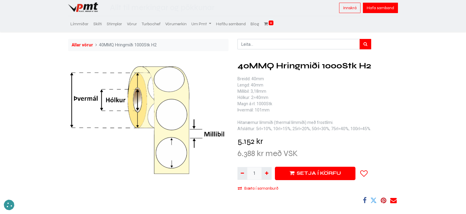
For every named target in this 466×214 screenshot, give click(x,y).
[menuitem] (79, 23)
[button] (364, 173)
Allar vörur (82, 45)
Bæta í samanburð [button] (258, 188)
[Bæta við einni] (266, 173)
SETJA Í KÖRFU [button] (315, 173)
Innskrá (350, 7)
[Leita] (365, 44)
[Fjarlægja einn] (242, 173)
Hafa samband (380, 7)
